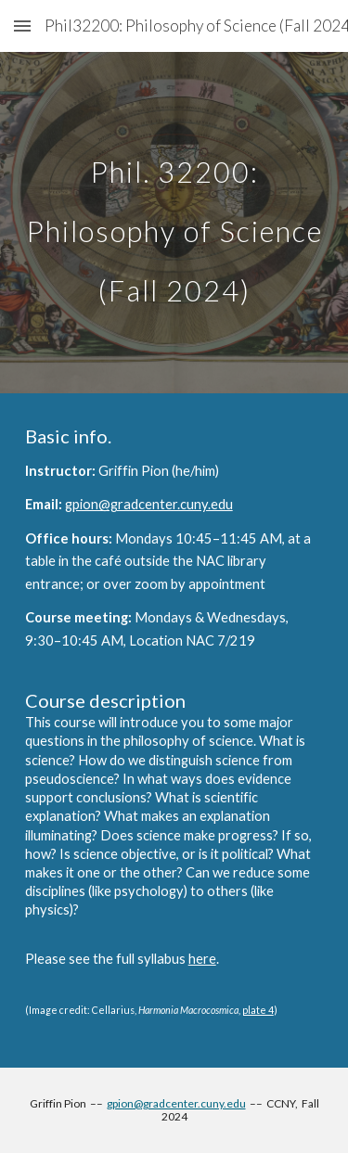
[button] (22, 25)
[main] (174, 222)
